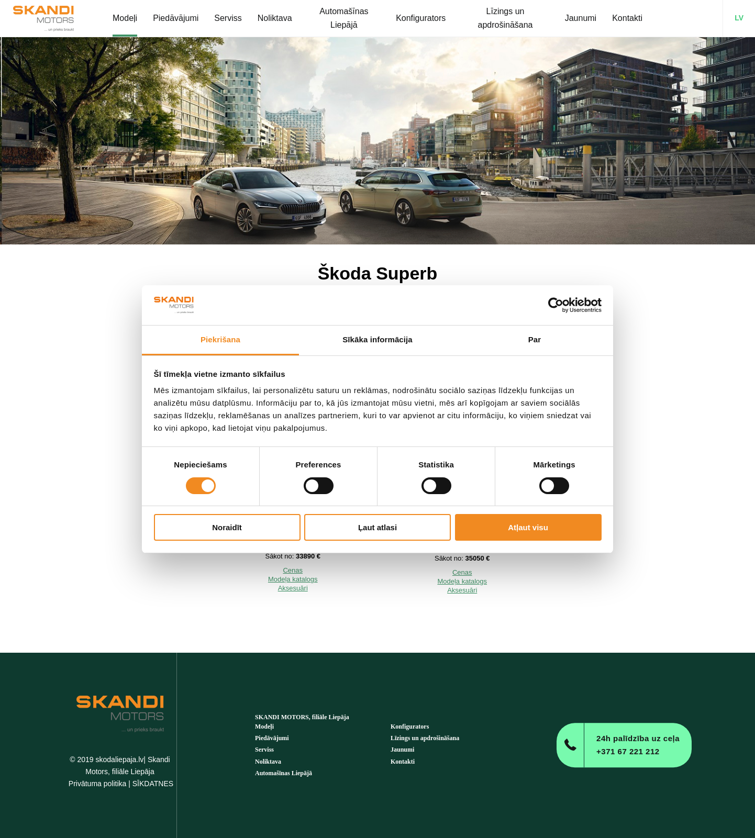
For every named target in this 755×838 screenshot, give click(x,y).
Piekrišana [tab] (220, 339)
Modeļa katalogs (293, 579)
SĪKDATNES (152, 783)
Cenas (293, 570)
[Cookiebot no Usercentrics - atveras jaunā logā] (556, 305)
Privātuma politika (98, 783)
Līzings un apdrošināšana (425, 738)
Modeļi (264, 726)
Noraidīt (227, 527)
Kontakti (403, 761)
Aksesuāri (293, 588)
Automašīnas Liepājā (283, 773)
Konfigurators (410, 726)
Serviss (264, 749)
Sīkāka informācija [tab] (377, 339)
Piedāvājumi (272, 738)
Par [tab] (534, 339)
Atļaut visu (528, 527)
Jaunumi (402, 749)
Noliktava (268, 761)
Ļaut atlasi (377, 527)
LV (739, 18)
